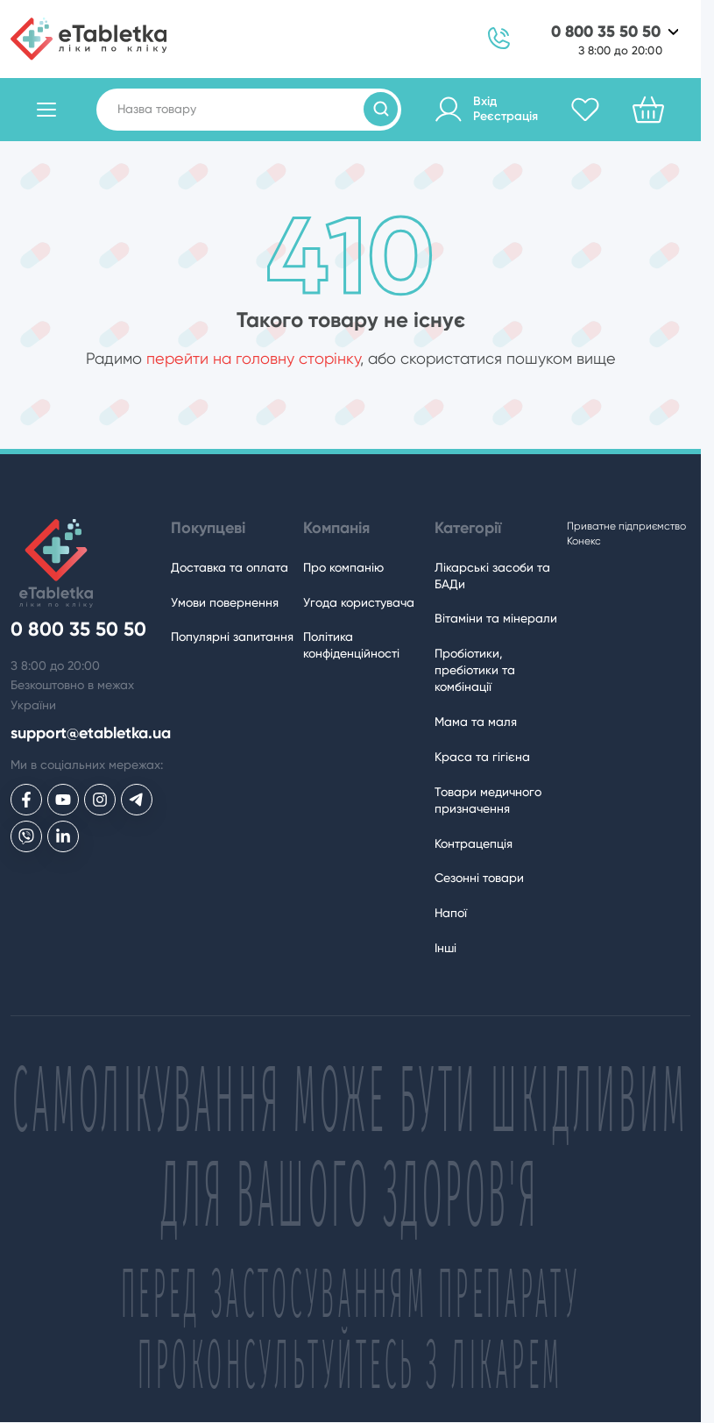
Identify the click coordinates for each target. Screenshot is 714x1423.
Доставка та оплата (229, 567)
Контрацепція (474, 843)
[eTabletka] (88, 39)
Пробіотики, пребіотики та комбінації (475, 670)
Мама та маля (476, 722)
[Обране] (585, 109)
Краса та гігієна (482, 757)
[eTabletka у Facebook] (26, 799)
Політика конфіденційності (351, 645)
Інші (445, 948)
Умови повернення (225, 602)
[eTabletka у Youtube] (63, 799)
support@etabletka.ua (91, 733)
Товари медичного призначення (488, 800)
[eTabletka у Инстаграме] (100, 799)
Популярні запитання (232, 637)
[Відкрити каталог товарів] (46, 109)
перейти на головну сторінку (253, 358)
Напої (451, 913)
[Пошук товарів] (381, 109)
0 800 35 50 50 (606, 32)
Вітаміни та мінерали (496, 618)
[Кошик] (648, 109)
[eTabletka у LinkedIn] (63, 836)
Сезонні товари (479, 878)
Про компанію (343, 567)
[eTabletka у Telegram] (136, 799)
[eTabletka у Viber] (26, 836)
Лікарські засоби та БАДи (492, 575)
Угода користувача (358, 602)
